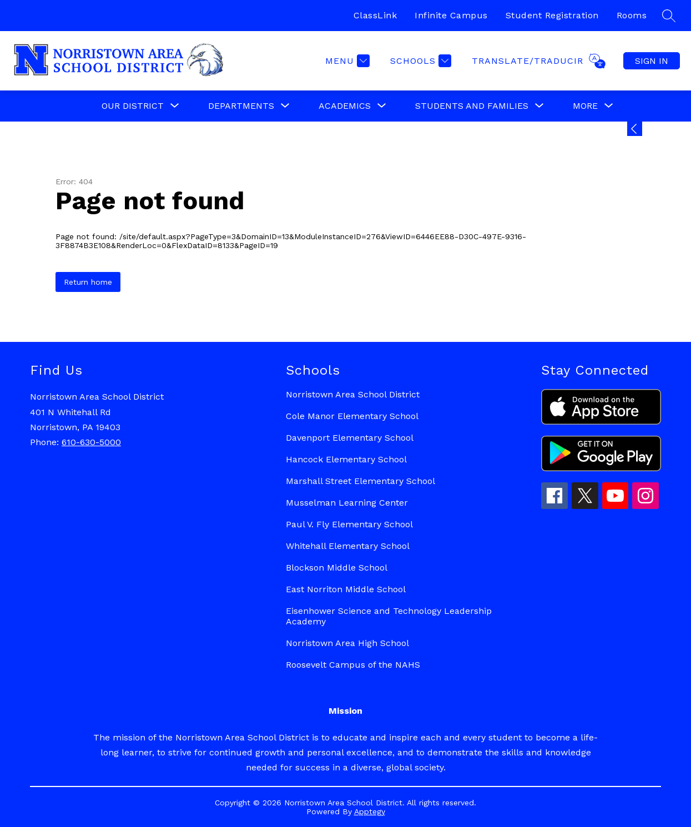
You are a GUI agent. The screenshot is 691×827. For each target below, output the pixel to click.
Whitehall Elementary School (348, 546)
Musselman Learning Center (347, 502)
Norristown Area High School (347, 643)
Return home (88, 282)
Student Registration (552, 15)
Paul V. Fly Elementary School (349, 524)
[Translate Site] (537, 61)
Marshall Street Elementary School (360, 481)
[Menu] (346, 61)
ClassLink (375, 15)
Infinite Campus (451, 15)
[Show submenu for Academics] (345, 106)
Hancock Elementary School (346, 459)
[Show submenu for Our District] (133, 106)
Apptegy (369, 811)
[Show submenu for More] (585, 106)
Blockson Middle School (336, 567)
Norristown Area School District (353, 394)
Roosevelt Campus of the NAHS (353, 664)
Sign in (651, 61)
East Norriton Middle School (346, 589)
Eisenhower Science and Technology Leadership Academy (389, 616)
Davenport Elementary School (349, 437)
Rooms (632, 15)
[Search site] (668, 15)
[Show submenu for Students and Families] (471, 106)
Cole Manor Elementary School (352, 416)
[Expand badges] (634, 129)
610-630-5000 (91, 442)
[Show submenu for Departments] (241, 106)
